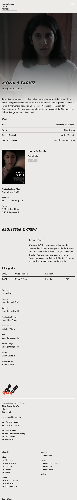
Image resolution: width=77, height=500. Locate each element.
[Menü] (73, 4)
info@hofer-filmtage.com (11, 417)
